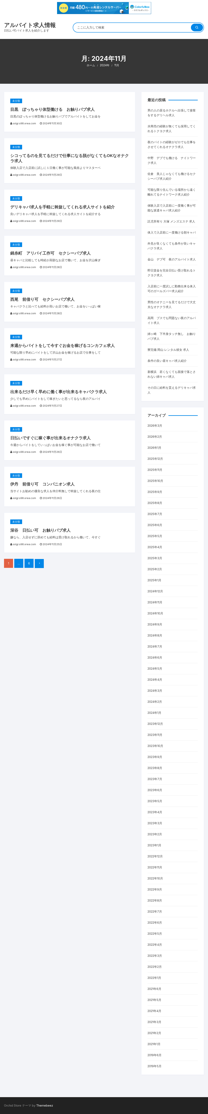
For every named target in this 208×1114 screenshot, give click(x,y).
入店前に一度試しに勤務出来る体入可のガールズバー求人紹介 (172, 288)
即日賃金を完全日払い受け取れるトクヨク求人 (172, 272)
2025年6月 (155, 525)
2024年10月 (155, 613)
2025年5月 (155, 536)
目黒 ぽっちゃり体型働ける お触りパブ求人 (52, 109)
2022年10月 (155, 878)
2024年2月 (155, 702)
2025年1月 (154, 580)
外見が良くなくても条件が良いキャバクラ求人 (172, 246)
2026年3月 (155, 425)
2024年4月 (155, 679)
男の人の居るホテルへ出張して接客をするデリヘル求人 (172, 112)
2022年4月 (155, 945)
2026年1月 (154, 448)
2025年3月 (155, 558)
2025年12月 (155, 459)
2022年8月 (155, 900)
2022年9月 (155, 889)
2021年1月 (154, 1044)
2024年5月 (155, 668)
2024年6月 (155, 657)
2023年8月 (155, 768)
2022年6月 (155, 922)
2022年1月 (154, 978)
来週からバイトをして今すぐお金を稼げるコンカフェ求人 (62, 345)
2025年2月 (155, 569)
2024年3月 (155, 691)
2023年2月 (155, 834)
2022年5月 (155, 933)
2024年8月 (155, 635)
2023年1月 (154, 845)
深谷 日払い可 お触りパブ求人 (40, 530)
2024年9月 (155, 624)
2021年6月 (154, 989)
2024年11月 (155, 602)
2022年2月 (155, 967)
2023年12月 (155, 724)
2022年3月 (155, 956)
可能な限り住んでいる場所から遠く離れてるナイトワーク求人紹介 (172, 192)
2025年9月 (155, 492)
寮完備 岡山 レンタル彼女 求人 (168, 350)
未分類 (16, 100)
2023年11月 (155, 735)
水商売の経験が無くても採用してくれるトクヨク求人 (172, 128)
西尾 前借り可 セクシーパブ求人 (42, 299)
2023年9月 (155, 757)
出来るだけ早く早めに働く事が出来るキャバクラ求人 (58, 391)
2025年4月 (155, 547)
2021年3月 (154, 1022)
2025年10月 (155, 481)
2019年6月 (155, 1055)
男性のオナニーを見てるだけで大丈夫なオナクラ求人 (172, 304)
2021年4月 (154, 1011)
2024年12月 (155, 591)
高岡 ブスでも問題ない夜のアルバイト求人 (172, 320)
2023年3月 (155, 823)
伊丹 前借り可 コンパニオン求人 (42, 484)
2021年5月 (154, 1000)
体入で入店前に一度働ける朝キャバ (172, 232)
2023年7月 (155, 779)
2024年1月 (154, 713)
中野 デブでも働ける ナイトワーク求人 (172, 160)
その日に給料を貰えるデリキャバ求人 (172, 390)
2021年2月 (154, 1033)
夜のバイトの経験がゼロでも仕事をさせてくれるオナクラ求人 (172, 144)
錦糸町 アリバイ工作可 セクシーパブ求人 (50, 253)
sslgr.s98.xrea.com (24, 123)
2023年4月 (155, 812)
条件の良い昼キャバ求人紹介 (167, 361)
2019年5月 (155, 1066)
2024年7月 (155, 646)
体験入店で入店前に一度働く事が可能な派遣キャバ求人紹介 (172, 208)
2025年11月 (155, 470)
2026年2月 (155, 437)
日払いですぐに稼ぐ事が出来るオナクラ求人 (50, 438)
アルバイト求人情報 (30, 25)
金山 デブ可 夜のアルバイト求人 (172, 259)
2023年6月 (155, 790)
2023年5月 (155, 801)
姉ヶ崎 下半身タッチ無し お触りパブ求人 (172, 336)
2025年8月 (155, 503)
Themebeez (44, 1105)
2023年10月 (155, 746)
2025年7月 (155, 514)
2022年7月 (155, 911)
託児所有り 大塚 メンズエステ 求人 (171, 221)
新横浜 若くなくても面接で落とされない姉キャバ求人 (172, 374)
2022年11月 (155, 867)
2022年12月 (155, 856)
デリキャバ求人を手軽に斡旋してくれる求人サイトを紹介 (62, 207)
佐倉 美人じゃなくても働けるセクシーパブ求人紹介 (172, 176)
